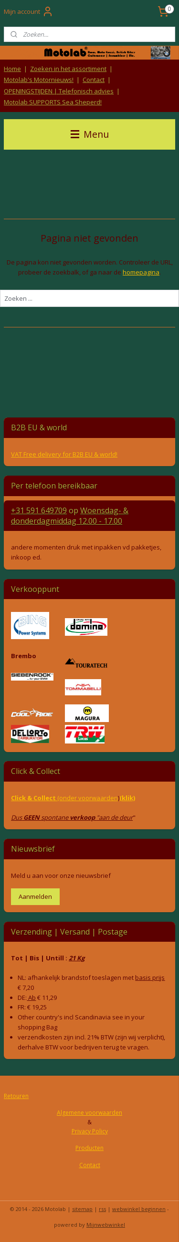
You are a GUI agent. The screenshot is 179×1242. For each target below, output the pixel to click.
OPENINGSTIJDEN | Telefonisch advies (59, 91)
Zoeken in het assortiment (68, 68)
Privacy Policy (90, 1131)
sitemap (82, 1208)
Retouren (16, 1096)
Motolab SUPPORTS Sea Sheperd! (53, 102)
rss (102, 1208)
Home (12, 68)
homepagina (141, 271)
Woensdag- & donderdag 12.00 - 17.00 (69, 515)
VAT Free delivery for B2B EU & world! (64, 454)
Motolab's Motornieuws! (39, 79)
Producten (89, 1148)
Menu (90, 134)
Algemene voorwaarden (89, 1113)
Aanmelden (35, 896)
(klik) (127, 798)
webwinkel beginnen (139, 1208)
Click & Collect (34, 798)
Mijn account (28, 11)
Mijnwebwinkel (105, 1224)
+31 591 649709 (39, 510)
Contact (94, 79)
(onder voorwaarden (87, 798)
